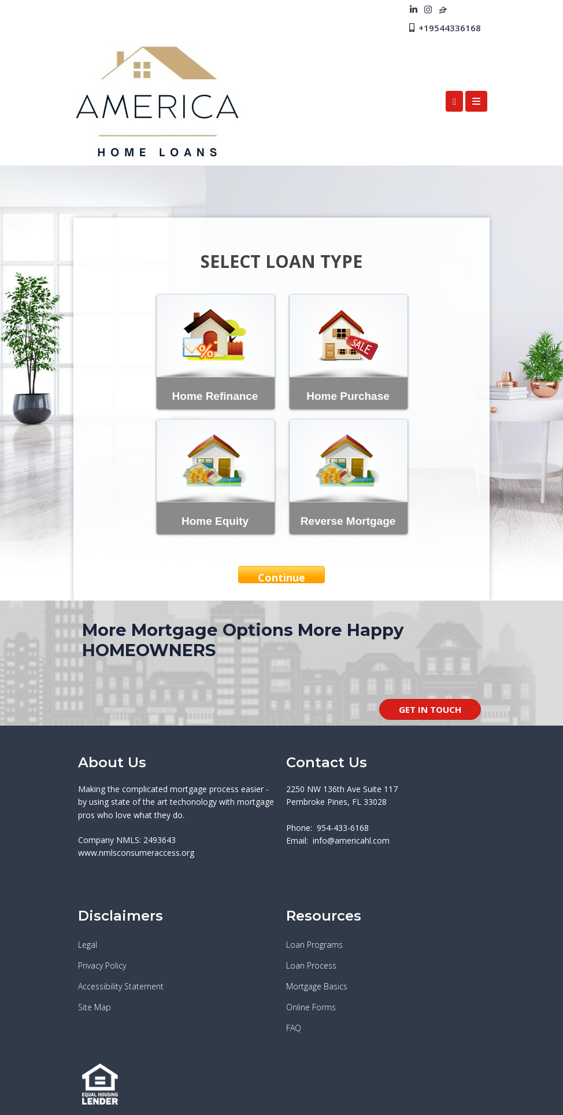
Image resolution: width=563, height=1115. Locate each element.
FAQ (293, 1027)
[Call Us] (454, 101)
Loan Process (311, 965)
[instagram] (428, 9)
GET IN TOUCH (430, 709)
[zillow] (443, 9)
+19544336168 (444, 28)
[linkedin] (413, 9)
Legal (87, 944)
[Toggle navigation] (476, 101)
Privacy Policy (102, 965)
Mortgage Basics (316, 986)
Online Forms (311, 1007)
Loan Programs (314, 944)
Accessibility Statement (121, 986)
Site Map (94, 1007)
